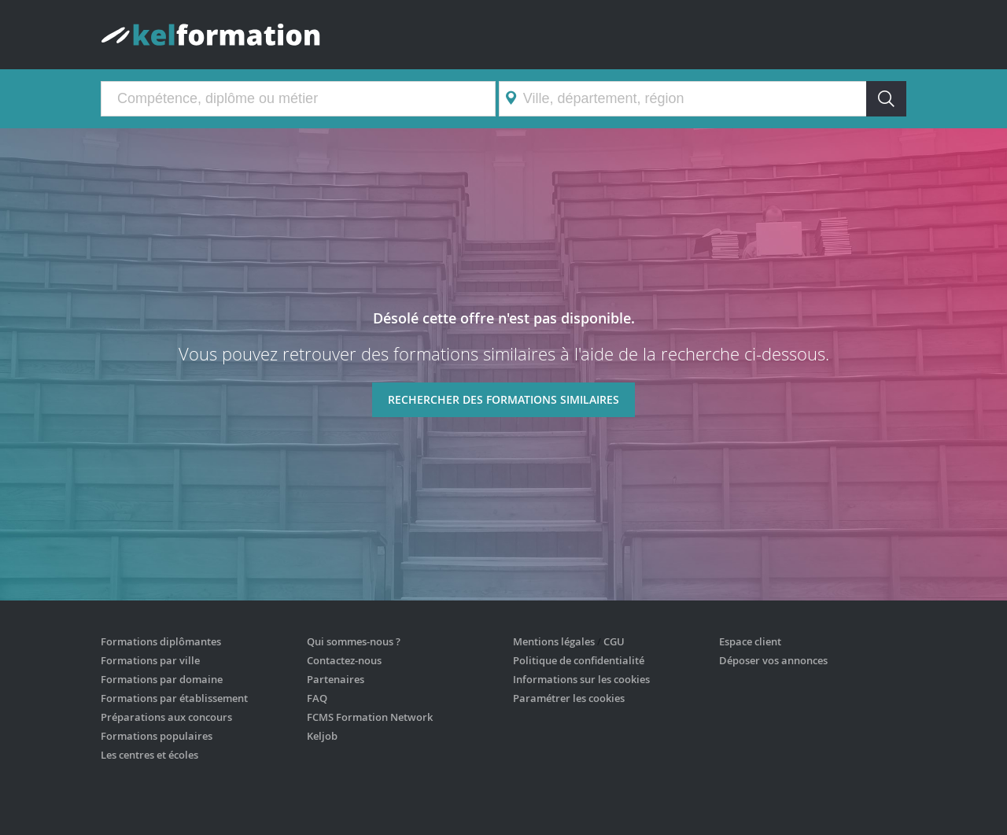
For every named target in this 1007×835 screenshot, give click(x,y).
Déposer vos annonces (773, 660)
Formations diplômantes (161, 641)
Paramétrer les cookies (569, 698)
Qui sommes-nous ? (353, 641)
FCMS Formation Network (370, 717)
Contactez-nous (344, 660)
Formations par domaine (162, 679)
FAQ (317, 698)
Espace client (750, 641)
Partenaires (335, 679)
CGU (614, 641)
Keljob (322, 736)
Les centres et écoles (149, 755)
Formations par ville (150, 660)
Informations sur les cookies (581, 679)
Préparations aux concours (166, 717)
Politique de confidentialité (578, 660)
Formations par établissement (174, 698)
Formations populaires (156, 736)
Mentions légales (554, 641)
